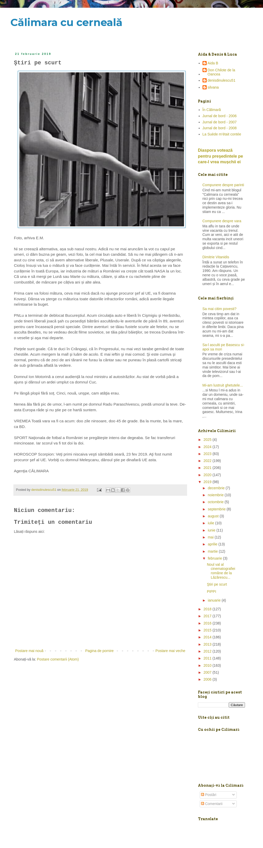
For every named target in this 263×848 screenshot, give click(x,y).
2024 (208, 447)
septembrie (217, 509)
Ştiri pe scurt (217, 584)
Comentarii (212, 804)
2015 (208, 630)
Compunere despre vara (222, 221)
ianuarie (215, 600)
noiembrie (216, 495)
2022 (208, 461)
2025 (208, 440)
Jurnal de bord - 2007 (220, 122)
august (214, 516)
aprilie (213, 544)
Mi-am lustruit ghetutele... (223, 385)
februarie (215, 558)
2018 (208, 609)
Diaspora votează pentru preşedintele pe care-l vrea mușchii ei (220, 156)
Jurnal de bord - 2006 (220, 116)
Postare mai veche (170, 651)
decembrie (216, 488)
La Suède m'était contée (222, 134)
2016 (208, 623)
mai (211, 537)
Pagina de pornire (99, 651)
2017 (208, 616)
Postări (208, 795)
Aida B (213, 63)
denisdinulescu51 (221, 80)
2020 (208, 475)
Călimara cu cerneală (66, 22)
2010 (208, 665)
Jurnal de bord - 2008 (220, 128)
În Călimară (212, 110)
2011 (208, 658)
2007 (208, 672)
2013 (208, 644)
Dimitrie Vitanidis (216, 257)
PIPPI (211, 591)
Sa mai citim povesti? (219, 309)
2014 (208, 637)
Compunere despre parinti (223, 185)
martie (213, 551)
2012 (208, 651)
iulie (211, 523)
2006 (208, 679)
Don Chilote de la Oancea (221, 72)
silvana (213, 87)
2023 (208, 454)
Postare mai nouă (29, 651)
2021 (208, 468)
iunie (212, 530)
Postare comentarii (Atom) (58, 659)
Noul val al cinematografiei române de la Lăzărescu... (221, 570)
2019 (208, 482)
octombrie (216, 502)
